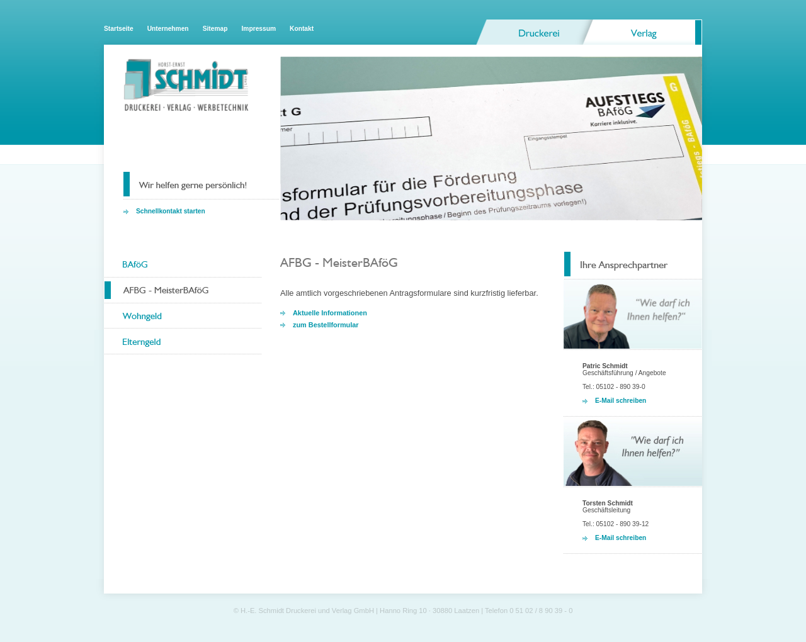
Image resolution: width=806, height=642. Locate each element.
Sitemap (215, 28)
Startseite (118, 28)
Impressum (258, 28)
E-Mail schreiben (620, 400)
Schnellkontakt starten (170, 211)
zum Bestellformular (326, 325)
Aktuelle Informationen (330, 313)
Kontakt (302, 28)
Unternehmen (168, 28)
